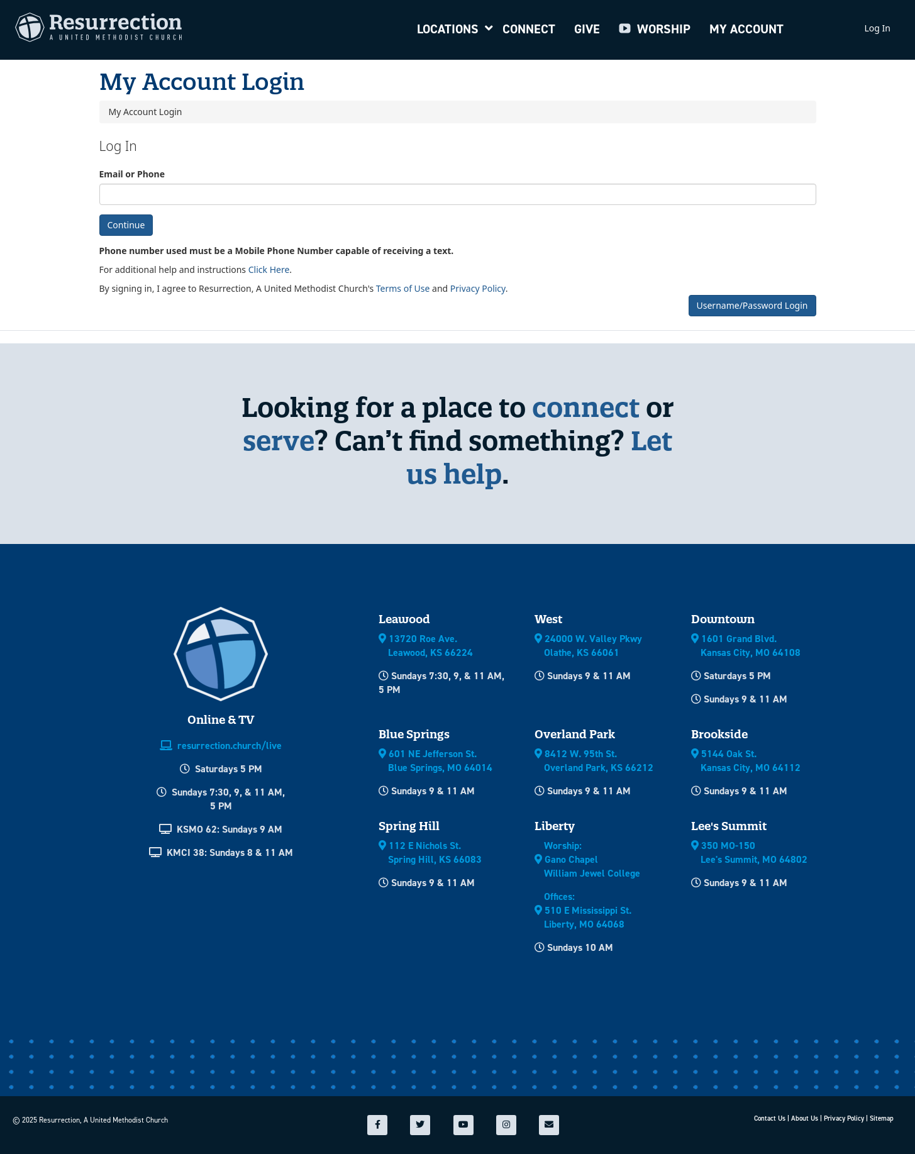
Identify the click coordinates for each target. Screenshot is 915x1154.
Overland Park (575, 734)
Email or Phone (132, 174)
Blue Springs (414, 734)
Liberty (555, 826)
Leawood (404, 619)
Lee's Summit (729, 826)
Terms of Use (403, 288)
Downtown (723, 619)
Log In (877, 28)
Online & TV (220, 720)
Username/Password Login (752, 305)
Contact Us (769, 1118)
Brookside (719, 734)
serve (278, 440)
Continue (126, 225)
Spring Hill (409, 826)
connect (586, 407)
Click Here (269, 269)
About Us (804, 1118)
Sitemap (882, 1118)
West (548, 619)
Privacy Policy (478, 288)
